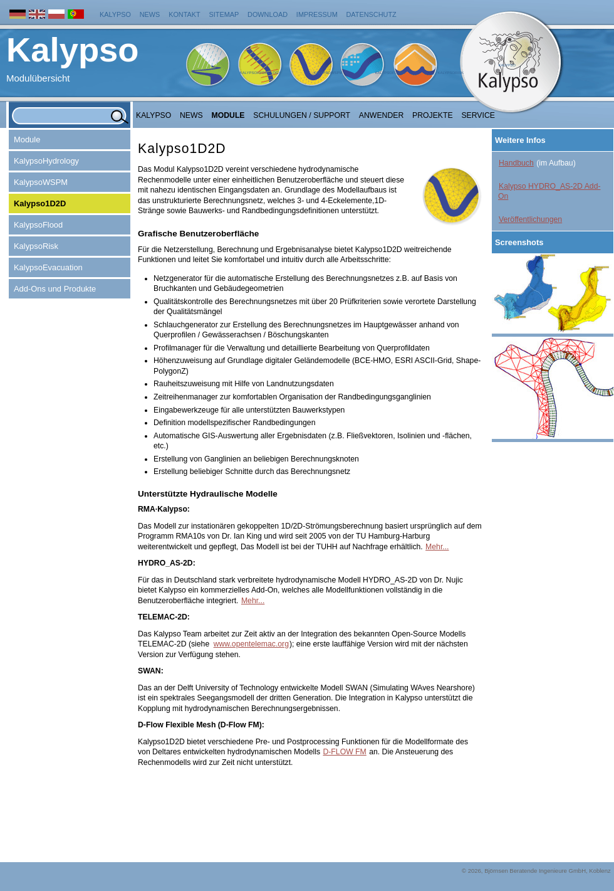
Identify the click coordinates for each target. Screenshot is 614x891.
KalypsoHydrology (260, 73)
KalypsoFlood (390, 73)
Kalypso (115, 14)
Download (267, 14)
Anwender (381, 115)
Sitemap (224, 14)
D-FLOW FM (344, 751)
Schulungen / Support (301, 115)
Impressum (317, 14)
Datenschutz (371, 14)
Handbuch (516, 163)
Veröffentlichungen (530, 219)
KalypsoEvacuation (48, 267)
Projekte (432, 115)
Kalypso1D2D (40, 203)
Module (228, 115)
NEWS (191, 115)
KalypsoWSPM (327, 73)
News (150, 14)
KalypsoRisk (450, 73)
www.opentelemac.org (251, 644)
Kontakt (184, 14)
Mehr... (437, 546)
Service (478, 115)
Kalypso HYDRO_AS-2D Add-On (549, 191)
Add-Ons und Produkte (55, 288)
